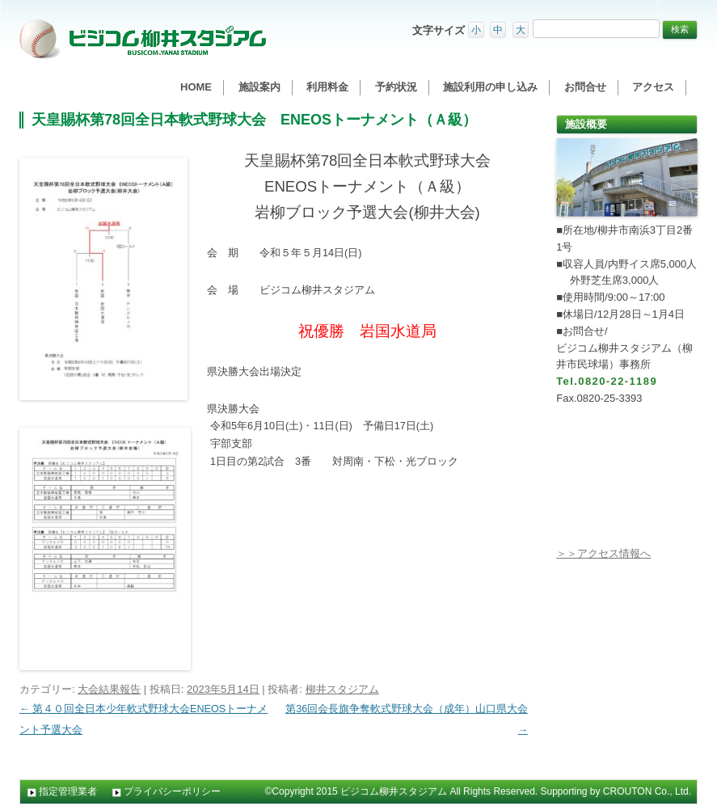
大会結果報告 (109, 689)
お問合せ (585, 87)
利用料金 (327, 87)
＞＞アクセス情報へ (603, 553)
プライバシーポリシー (172, 791)
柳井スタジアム (342, 689)
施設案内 (259, 87)
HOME (196, 87)
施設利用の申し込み (490, 87)
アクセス (653, 87)
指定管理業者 (68, 791)
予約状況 (396, 87)
